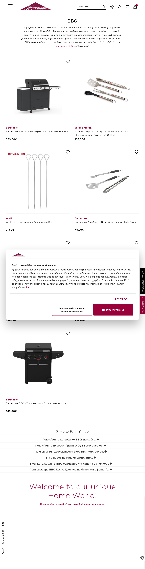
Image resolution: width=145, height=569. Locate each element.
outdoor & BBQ (64, 46)
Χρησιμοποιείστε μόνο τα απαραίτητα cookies (72, 310)
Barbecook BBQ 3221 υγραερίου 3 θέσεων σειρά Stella (37, 131)
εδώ (26, 287)
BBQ (3, 524)
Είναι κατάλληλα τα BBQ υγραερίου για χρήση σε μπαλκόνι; (71, 463)
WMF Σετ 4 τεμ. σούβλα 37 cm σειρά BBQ (30, 222)
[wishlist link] (127, 7)
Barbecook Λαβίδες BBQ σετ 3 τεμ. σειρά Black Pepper (106, 222)
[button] (103, 6)
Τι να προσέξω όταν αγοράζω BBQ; (71, 457)
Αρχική (3, 551)
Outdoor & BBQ (3, 537)
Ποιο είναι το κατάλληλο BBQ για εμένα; (70, 439)
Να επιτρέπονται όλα (113, 309)
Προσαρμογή (121, 298)
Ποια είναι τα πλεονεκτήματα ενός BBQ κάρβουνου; (71, 451)
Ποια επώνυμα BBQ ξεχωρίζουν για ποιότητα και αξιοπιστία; (71, 469)
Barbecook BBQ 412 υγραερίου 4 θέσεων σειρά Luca (36, 403)
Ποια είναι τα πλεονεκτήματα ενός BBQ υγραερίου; (70, 445)
